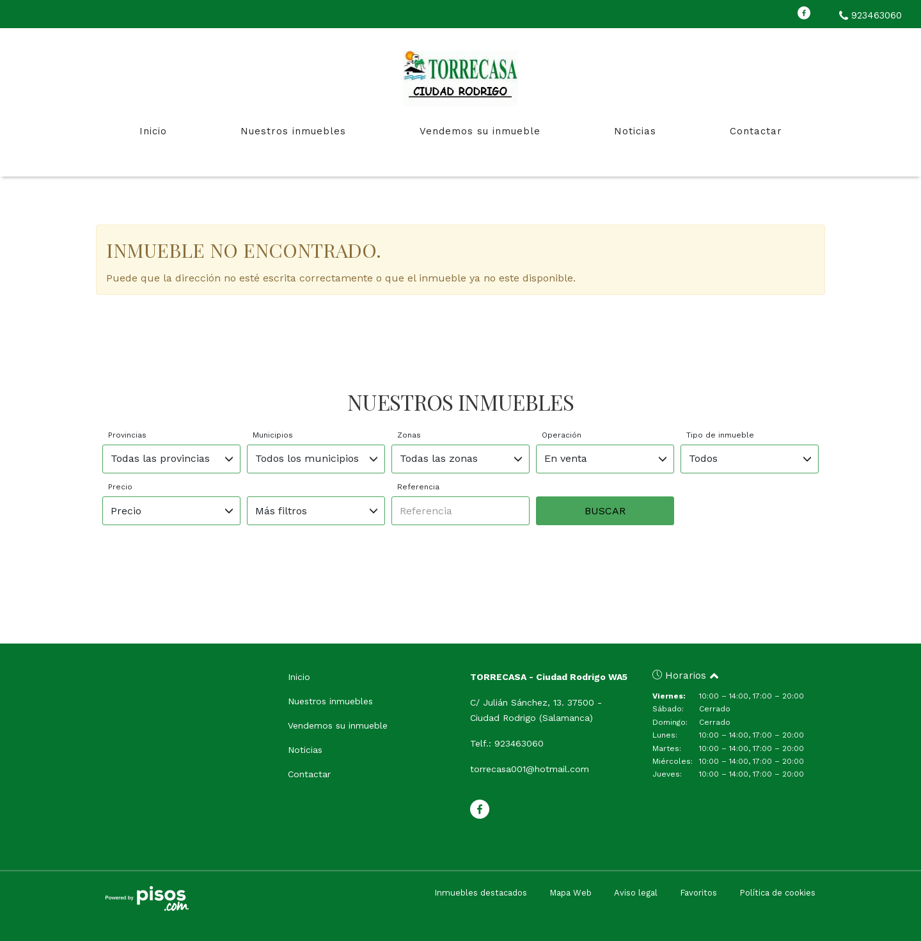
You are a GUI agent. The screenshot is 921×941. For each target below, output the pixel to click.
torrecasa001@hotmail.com (529, 769)
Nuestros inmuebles (293, 131)
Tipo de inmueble (720, 435)
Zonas (409, 435)
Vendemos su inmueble (480, 131)
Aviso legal (635, 893)
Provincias (127, 435)
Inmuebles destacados (480, 893)
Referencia (418, 486)
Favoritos (698, 893)
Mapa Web (570, 893)
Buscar (605, 511)
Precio (120, 486)
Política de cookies (777, 893)
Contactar (756, 131)
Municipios (273, 435)
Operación (561, 435)
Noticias (635, 131)
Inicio (153, 131)
